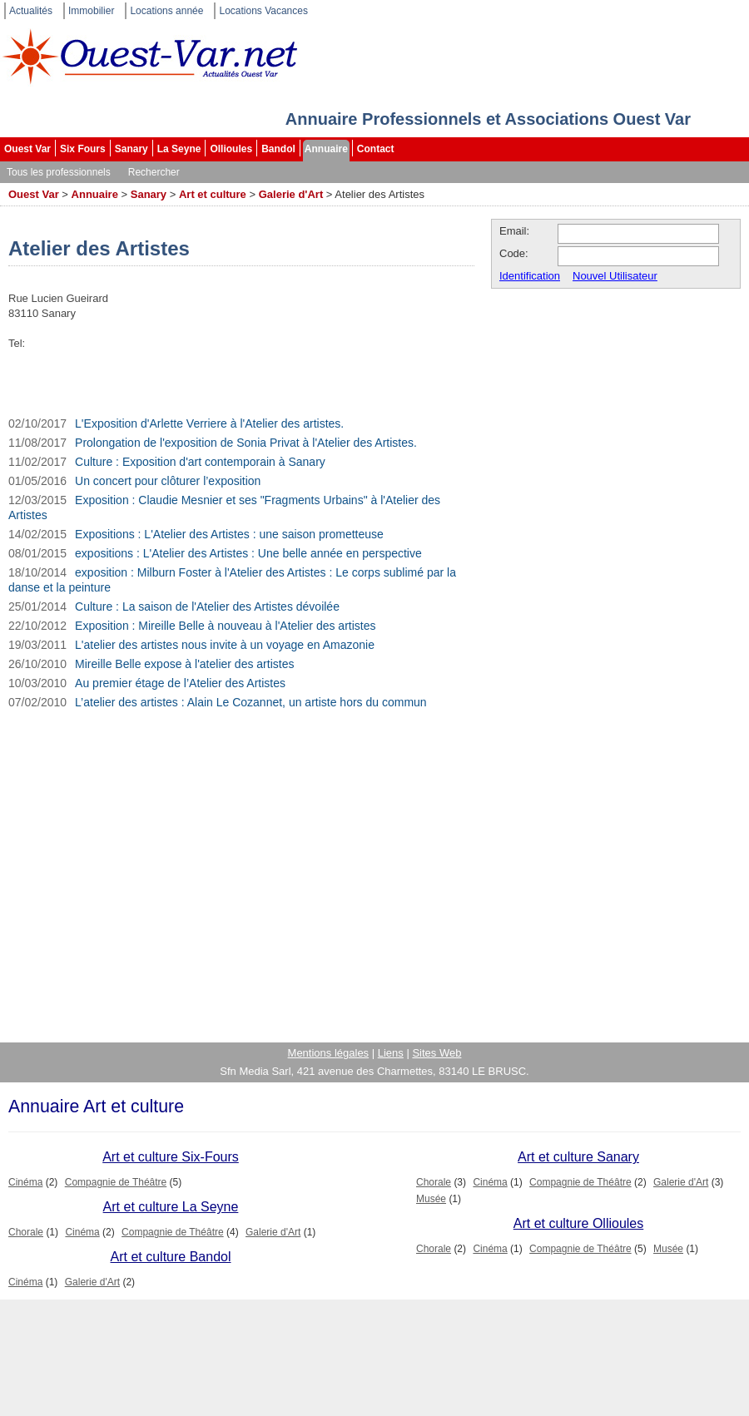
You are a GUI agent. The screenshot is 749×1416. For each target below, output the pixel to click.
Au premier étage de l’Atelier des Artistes (180, 683)
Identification (529, 276)
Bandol (278, 149)
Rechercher (154, 172)
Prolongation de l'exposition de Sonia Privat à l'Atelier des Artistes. (246, 442)
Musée (431, 1199)
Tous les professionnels (59, 172)
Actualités (30, 11)
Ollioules (231, 149)
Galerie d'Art (291, 194)
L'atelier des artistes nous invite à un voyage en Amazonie (224, 644)
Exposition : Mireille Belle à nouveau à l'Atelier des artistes (225, 625)
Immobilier (91, 11)
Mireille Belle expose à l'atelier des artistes (184, 664)
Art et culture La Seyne (171, 1207)
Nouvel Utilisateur (615, 276)
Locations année (166, 11)
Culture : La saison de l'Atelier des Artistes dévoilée (207, 606)
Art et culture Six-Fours (170, 1157)
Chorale (433, 1182)
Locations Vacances (263, 11)
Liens (391, 1053)
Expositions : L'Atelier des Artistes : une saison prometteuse (229, 534)
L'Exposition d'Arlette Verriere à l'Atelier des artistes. (209, 423)
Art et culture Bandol (171, 1257)
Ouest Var (27, 149)
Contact (375, 149)
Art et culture (212, 194)
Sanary (131, 149)
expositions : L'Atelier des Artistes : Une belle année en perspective (248, 553)
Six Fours (83, 149)
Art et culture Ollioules (578, 1223)
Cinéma (25, 1182)
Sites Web (436, 1053)
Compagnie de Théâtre (116, 1182)
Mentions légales (329, 1053)
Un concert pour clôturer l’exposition (167, 481)
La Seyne (179, 149)
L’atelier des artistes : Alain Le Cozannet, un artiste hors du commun (251, 702)
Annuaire (326, 149)
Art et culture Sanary (578, 1157)
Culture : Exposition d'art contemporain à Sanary (200, 461)
